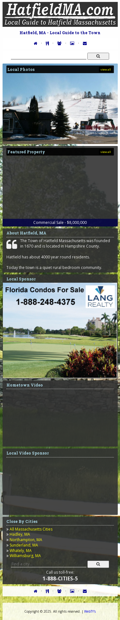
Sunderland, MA (24, 545)
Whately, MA (21, 550)
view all (105, 69)
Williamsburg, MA (25, 555)
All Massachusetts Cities (31, 529)
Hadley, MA (20, 534)
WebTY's (90, 611)
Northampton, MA (26, 539)
